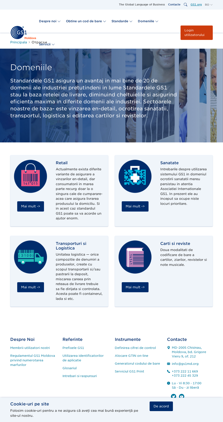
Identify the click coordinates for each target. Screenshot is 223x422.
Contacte (174, 4)
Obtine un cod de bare (86, 21)
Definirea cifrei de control (135, 348)
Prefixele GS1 (73, 348)
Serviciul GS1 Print (129, 371)
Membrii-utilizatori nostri (30, 348)
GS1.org (196, 4)
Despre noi (50, 21)
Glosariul (70, 368)
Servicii (47, 44)
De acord (161, 406)
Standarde (122, 21)
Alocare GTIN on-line (131, 355)
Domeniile (148, 21)
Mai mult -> (30, 206)
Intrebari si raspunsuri (80, 376)
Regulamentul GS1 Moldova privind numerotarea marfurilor (32, 360)
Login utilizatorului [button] (194, 33)
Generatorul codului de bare (137, 363)
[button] (209, 5)
